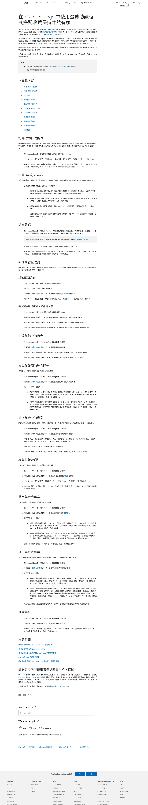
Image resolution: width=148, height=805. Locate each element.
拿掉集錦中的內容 (30, 104)
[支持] (26, 3)
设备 (54, 3)
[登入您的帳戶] (136, 2)
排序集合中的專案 (30, 113)
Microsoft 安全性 (65, 747)
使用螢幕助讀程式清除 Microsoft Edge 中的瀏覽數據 (37, 653)
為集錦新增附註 (29, 117)
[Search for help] (125, 2)
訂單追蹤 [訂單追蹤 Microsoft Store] (33, 791)
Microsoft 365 (34, 3)
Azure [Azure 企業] (75, 791)
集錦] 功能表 (36, 347)
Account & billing (65, 3)
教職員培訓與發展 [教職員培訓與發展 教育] (57, 801)
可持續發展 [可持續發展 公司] (122, 798)
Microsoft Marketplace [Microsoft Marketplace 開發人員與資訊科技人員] (103, 798)
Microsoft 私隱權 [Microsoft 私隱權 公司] (124, 791)
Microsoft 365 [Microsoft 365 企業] (77, 798)
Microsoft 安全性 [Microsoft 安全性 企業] (78, 788)
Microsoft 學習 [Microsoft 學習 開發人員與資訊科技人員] (101, 788)
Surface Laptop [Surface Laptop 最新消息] (11, 788)
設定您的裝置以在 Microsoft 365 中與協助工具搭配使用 (38, 661)
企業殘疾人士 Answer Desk (59, 686)
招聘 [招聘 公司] (121, 784)
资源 (75, 3)
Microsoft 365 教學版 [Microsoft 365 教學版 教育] (58, 794)
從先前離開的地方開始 (32, 108)
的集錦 (66, 476)
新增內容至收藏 (29, 100)
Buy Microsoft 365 (86, 3)
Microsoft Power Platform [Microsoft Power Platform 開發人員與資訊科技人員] (103, 801)
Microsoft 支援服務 (54, 34)
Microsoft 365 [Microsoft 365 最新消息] (10, 801)
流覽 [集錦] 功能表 (30, 91)
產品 (48, 3)
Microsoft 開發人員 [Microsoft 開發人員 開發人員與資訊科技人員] (102, 784)
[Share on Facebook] (19, 694)
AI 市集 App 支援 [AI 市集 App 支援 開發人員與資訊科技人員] (101, 791)
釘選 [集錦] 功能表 (30, 87)
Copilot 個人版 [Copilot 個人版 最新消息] (11, 794)
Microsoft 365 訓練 (46, 747)
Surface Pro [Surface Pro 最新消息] (10, 784)
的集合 (66, 294)
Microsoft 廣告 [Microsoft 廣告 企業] (77, 801)
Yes (80, 774)
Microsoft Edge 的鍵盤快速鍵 (28, 657)
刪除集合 (27, 130)
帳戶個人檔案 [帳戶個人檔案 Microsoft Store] (34, 784)
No (91, 774)
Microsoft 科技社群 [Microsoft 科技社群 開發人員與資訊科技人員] (102, 794)
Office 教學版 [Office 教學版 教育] (56, 798)
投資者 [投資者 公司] (121, 794)
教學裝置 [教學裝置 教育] (55, 788)
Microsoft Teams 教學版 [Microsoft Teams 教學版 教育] (59, 791)
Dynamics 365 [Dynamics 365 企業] (77, 794)
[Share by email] (28, 694)
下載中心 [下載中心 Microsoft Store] (33, 788)
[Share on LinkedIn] (23, 694)
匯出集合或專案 (29, 125)
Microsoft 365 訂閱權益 (26, 747)
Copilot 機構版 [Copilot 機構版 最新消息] (11, 791)
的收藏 (67, 513)
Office (42, 3)
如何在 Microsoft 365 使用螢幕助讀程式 (62, 66)
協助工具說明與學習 (50, 32)
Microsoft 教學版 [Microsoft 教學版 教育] (57, 784)
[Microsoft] (14, 3)
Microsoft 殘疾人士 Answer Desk (30, 677)
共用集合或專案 (29, 121)
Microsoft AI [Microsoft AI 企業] (77, 784)
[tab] (23, 728)
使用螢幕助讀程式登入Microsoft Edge (32, 649)
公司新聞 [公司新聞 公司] (122, 788)
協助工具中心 (85, 747)
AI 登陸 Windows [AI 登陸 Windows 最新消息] (11, 798)
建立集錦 (27, 95)
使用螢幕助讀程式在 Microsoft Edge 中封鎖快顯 (35, 645)
